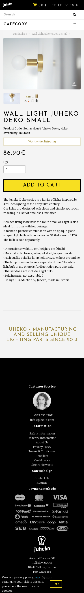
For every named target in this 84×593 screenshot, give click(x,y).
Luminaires (20, 33)
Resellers (42, 455)
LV (66, 5)
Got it (55, 584)
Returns (42, 482)
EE (54, 5)
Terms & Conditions (42, 451)
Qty (5, 162)
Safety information (42, 433)
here (37, 577)
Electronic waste (42, 464)
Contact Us (42, 478)
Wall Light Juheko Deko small (49, 33)
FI (78, 5)
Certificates (42, 460)
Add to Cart (42, 185)
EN (73, 5)
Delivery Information (42, 438)
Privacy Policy (42, 447)
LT (60, 5)
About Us (42, 442)
